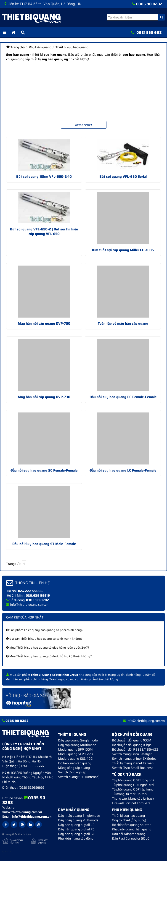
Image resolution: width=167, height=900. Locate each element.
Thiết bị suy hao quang (128, 815)
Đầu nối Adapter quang (129, 833)
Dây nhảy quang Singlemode (79, 815)
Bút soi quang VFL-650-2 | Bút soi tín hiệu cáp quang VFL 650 (44, 232)
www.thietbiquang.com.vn (22, 811)
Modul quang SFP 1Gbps (75, 754)
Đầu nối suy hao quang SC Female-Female (44, 470)
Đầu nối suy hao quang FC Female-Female (123, 397)
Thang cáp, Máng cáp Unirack (133, 798)
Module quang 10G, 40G (75, 758)
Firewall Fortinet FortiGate (131, 803)
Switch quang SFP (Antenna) (78, 776)
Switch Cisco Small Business (132, 767)
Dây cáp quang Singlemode (78, 740)
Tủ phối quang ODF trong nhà (133, 780)
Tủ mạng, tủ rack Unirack (130, 793)
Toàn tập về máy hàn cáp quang (123, 323)
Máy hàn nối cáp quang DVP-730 (44, 397)
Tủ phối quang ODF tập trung (133, 789)
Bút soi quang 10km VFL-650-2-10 (44, 176)
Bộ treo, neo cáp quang (74, 763)
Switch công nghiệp (72, 772)
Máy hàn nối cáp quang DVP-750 (44, 323)
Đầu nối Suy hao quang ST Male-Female (44, 544)
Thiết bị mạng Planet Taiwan (133, 763)
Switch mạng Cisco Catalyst (132, 754)
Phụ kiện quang (127, 810)
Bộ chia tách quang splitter (131, 824)
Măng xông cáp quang (74, 767)
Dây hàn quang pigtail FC (76, 829)
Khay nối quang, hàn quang (131, 829)
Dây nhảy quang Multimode (78, 820)
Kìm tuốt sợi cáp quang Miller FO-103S (123, 250)
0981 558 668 (149, 32)
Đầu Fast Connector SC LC (130, 838)
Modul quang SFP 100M (75, 749)
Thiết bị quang (72, 734)
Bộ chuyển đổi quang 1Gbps (131, 744)
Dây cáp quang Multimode (77, 744)
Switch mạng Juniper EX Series (134, 758)
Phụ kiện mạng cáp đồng (75, 838)
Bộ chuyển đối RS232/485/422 (135, 749)
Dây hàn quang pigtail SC (76, 833)
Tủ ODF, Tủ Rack (126, 774)
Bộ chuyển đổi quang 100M (131, 740)
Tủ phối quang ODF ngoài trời (133, 784)
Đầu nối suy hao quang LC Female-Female (123, 470)
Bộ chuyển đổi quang (132, 734)
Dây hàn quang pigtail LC (76, 824)
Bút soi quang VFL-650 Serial (123, 176)
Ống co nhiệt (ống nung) (129, 820)
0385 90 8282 (149, 4)
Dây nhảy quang (73, 810)
